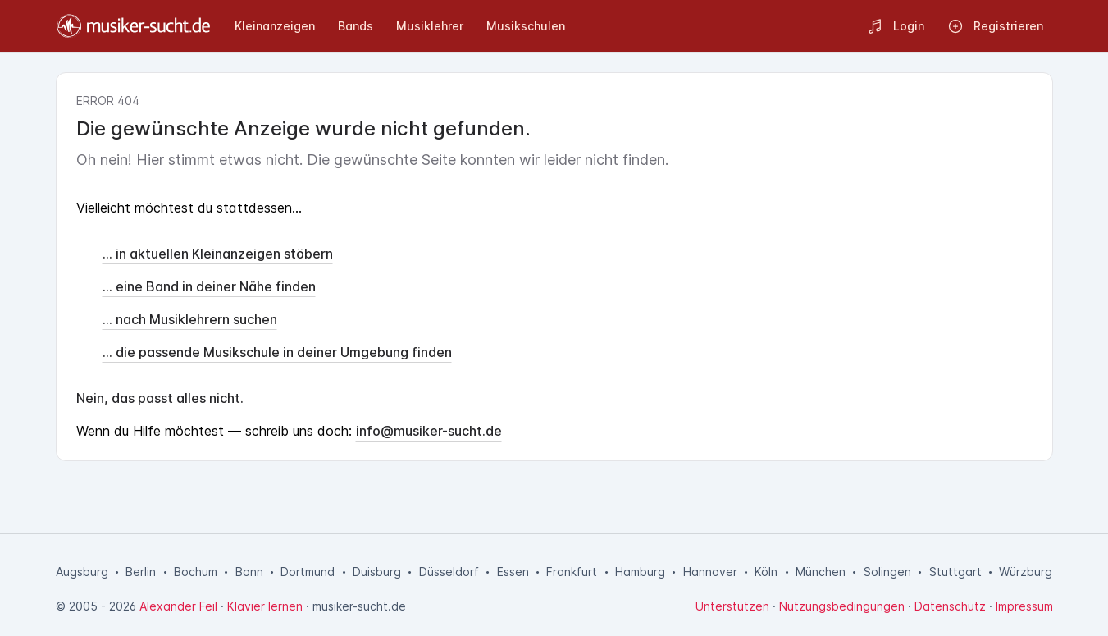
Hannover (710, 572)
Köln (766, 572)
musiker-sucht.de (359, 606)
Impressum (1024, 606)
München (821, 572)
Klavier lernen (265, 606)
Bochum (195, 572)
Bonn (249, 572)
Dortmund (307, 572)
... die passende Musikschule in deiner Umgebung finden (277, 352)
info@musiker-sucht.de (429, 431)
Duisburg (377, 572)
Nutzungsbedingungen (842, 606)
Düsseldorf (449, 572)
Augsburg (82, 572)
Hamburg (640, 572)
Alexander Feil (178, 606)
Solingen (887, 572)
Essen (513, 572)
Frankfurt (571, 572)
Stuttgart (955, 572)
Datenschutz (950, 606)
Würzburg (1025, 572)
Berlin (140, 572)
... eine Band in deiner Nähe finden (209, 286)
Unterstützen (732, 606)
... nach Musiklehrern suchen (190, 319)
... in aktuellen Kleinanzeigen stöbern (218, 253)
